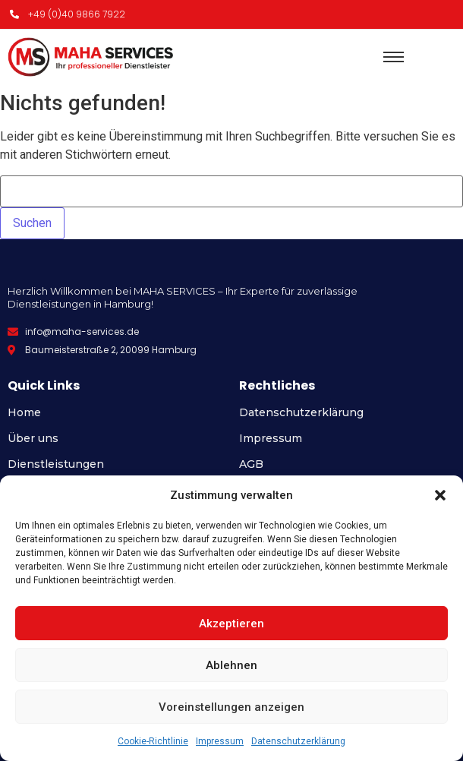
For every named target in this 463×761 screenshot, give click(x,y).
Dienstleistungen (56, 464)
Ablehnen (231, 665)
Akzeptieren (231, 623)
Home (24, 412)
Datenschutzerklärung (298, 741)
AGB (251, 464)
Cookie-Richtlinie (153, 741)
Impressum (220, 741)
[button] (440, 495)
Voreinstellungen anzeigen (231, 707)
